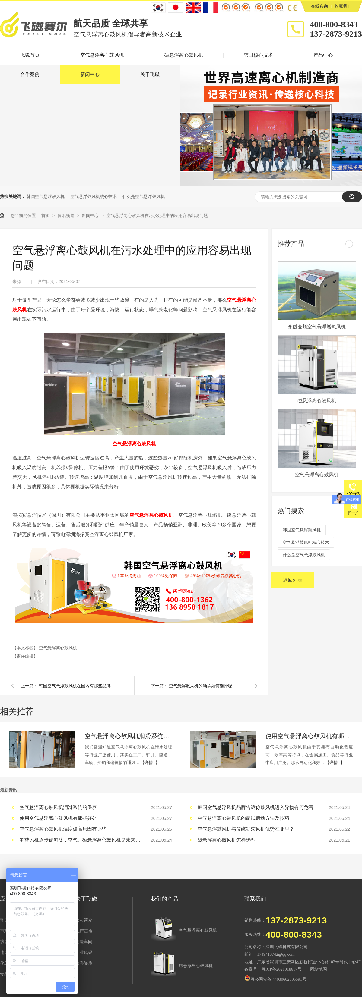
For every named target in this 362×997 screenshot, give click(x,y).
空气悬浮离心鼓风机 (102, 55)
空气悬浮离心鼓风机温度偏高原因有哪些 (63, 829)
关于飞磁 (150, 74)
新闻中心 (90, 74)
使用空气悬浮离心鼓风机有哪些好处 (309, 736)
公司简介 (83, 920)
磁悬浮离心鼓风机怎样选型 (227, 839)
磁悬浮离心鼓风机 (183, 55)
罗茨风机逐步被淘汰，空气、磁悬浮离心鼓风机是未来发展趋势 (80, 839)
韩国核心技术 (258, 55)
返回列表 (292, 579)
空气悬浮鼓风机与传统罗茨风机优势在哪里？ (246, 829)
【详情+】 (150, 762)
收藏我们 (343, 6)
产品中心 (323, 55)
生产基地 (83, 931)
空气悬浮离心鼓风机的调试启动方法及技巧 (243, 818)
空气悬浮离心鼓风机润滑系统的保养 (128, 736)
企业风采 (83, 952)
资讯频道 (66, 215)
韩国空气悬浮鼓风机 (46, 196)
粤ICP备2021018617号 (281, 969)
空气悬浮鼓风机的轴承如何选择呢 (200, 685)
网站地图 (318, 969)
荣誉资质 (83, 963)
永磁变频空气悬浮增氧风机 (317, 326)
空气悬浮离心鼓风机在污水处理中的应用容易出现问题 (157, 215)
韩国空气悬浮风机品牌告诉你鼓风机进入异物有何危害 (255, 807)
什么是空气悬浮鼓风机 (143, 196)
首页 (46, 215)
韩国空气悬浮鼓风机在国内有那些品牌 (75, 685)
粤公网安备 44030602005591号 (275, 979)
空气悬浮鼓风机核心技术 (93, 196)
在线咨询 (319, 6)
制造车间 (83, 941)
